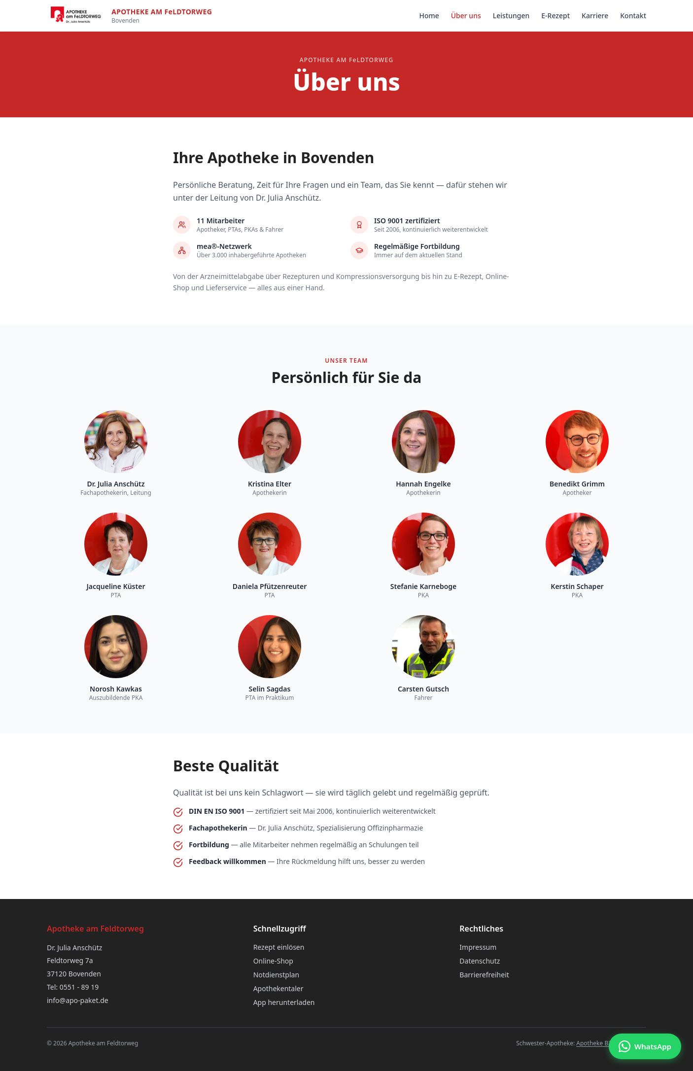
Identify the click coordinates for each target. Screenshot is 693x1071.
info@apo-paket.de (77, 1000)
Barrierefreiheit (484, 974)
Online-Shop (273, 961)
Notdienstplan (276, 974)
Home (429, 15)
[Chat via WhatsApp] (645, 1046)
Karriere (595, 15)
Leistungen (511, 15)
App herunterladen (284, 1002)
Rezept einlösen (279, 947)
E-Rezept (555, 15)
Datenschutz (479, 961)
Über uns (466, 15)
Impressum (477, 947)
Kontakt (633, 15)
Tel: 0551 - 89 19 (73, 987)
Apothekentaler (278, 988)
